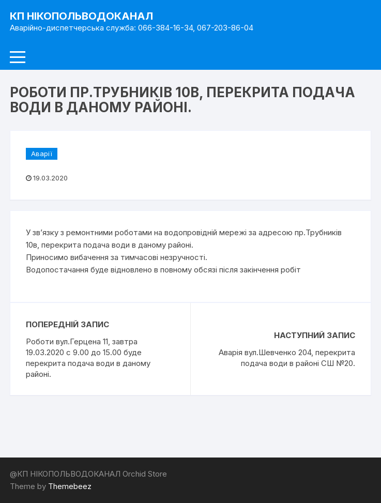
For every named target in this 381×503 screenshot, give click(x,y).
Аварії (41, 153)
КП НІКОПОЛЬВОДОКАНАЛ (81, 16)
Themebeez (70, 486)
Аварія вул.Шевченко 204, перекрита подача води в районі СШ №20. (287, 357)
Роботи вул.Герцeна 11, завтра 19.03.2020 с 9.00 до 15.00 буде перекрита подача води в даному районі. (88, 358)
